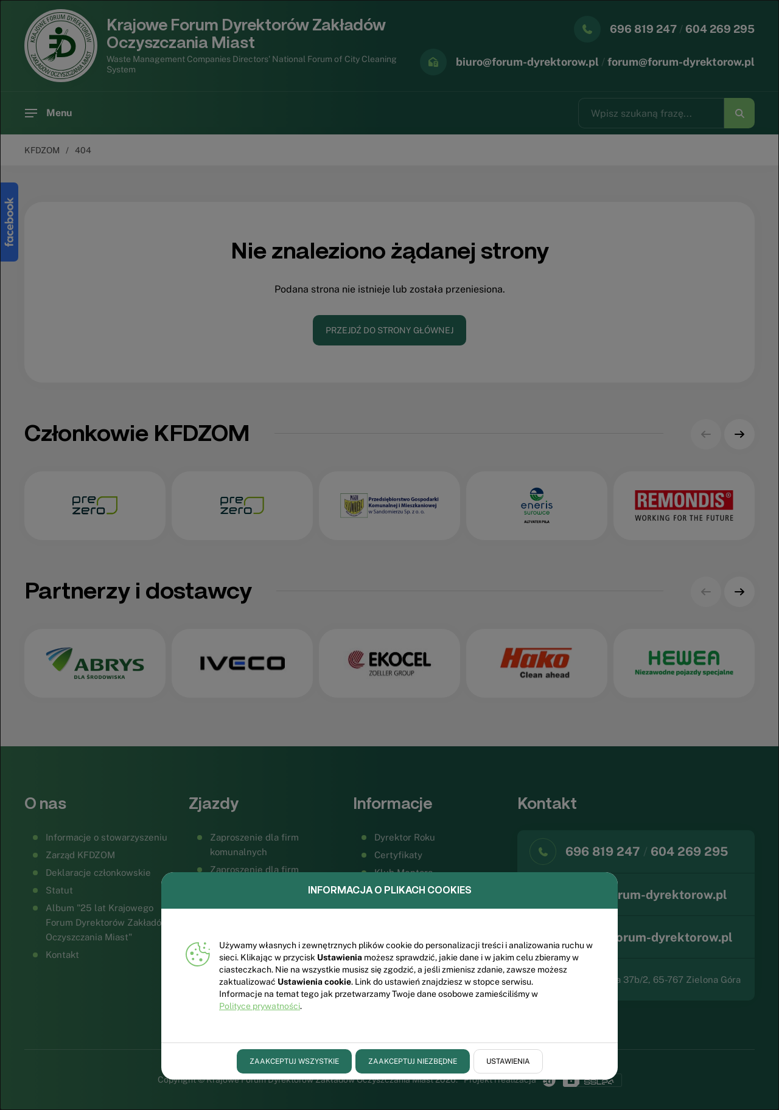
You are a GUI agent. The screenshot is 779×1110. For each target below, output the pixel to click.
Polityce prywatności (259, 1006)
